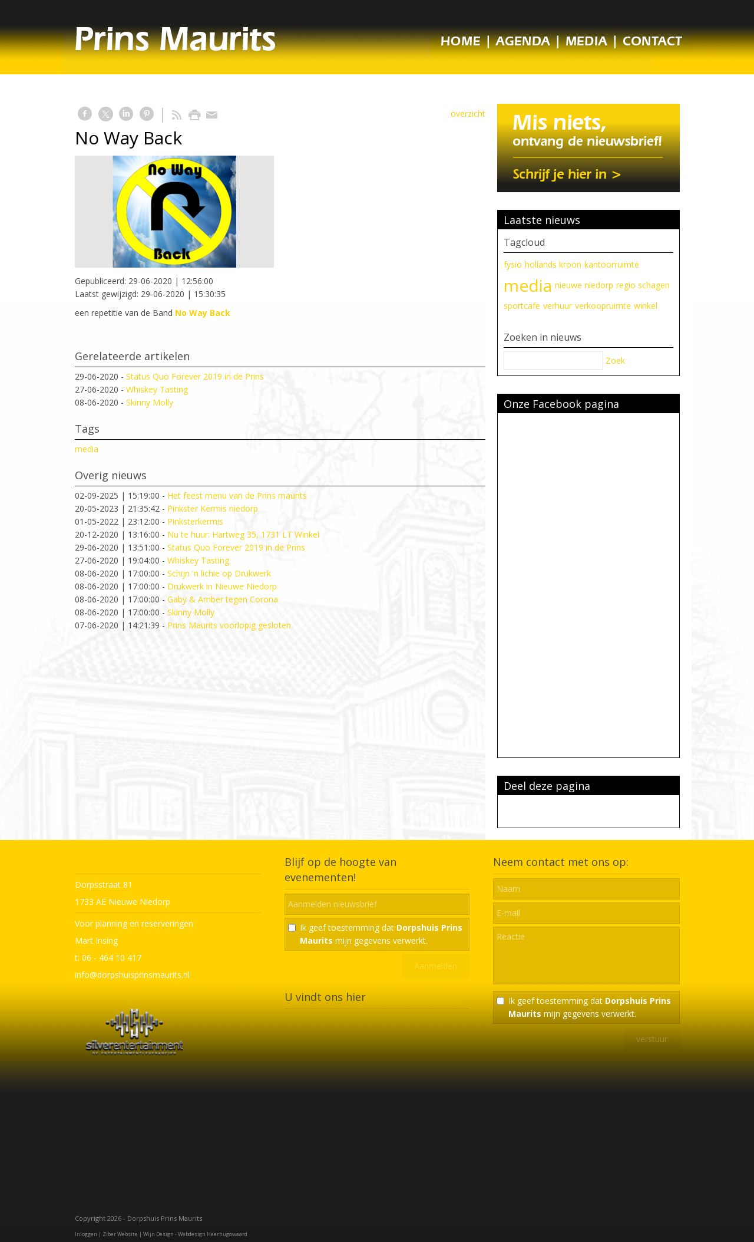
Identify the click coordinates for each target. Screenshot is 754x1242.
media (86, 448)
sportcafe (522, 305)
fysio (513, 264)
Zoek (615, 360)
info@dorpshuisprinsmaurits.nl (132, 974)
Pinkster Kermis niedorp (212, 508)
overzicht (468, 113)
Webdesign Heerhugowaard (212, 1234)
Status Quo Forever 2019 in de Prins (195, 376)
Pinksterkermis (195, 521)
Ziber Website (120, 1234)
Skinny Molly (149, 402)
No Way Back (202, 312)
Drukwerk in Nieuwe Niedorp (222, 586)
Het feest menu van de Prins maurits (237, 495)
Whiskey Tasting (157, 389)
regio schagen (643, 285)
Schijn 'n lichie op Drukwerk (219, 573)
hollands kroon (553, 264)
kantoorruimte (611, 264)
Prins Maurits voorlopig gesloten (229, 625)
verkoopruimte (603, 305)
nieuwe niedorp (584, 285)
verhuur (557, 305)
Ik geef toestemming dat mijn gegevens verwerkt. (381, 934)
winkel (645, 305)
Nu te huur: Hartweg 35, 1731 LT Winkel (243, 534)
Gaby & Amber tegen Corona (222, 599)
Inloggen (86, 1234)
